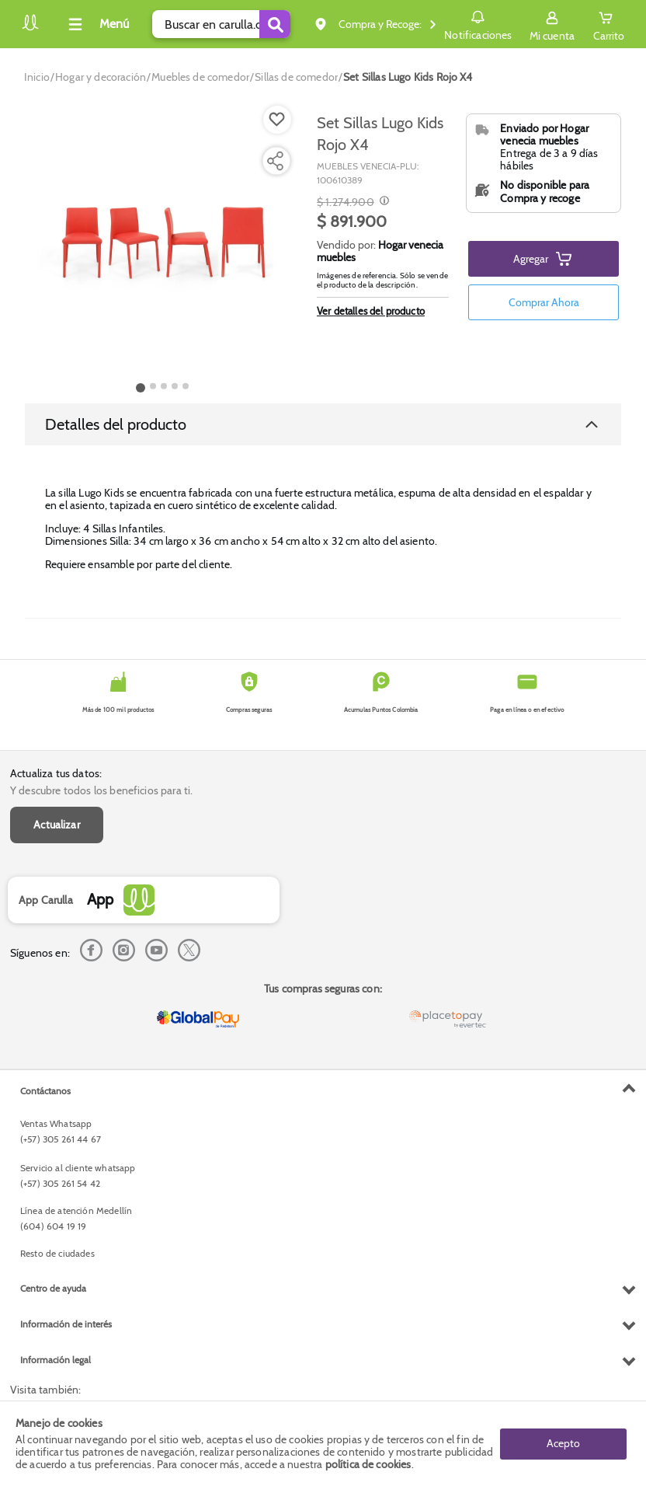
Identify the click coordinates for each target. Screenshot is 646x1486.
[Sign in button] (552, 24)
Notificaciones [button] (478, 23)
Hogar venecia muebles (380, 251)
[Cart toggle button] (609, 24)
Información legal (55, 1360)
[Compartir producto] (275, 161)
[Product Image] (162, 242)
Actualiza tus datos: (56, 773)
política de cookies (368, 1464)
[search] (221, 24)
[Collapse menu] (96, 24)
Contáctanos (45, 1091)
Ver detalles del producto (371, 311)
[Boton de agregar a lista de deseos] (277, 120)
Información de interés (66, 1324)
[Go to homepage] (37, 77)
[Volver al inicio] (30, 28)
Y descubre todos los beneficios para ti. (101, 790)
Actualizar (56, 825)
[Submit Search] (274, 24)
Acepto (563, 1443)
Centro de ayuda (53, 1288)
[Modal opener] (382, 202)
